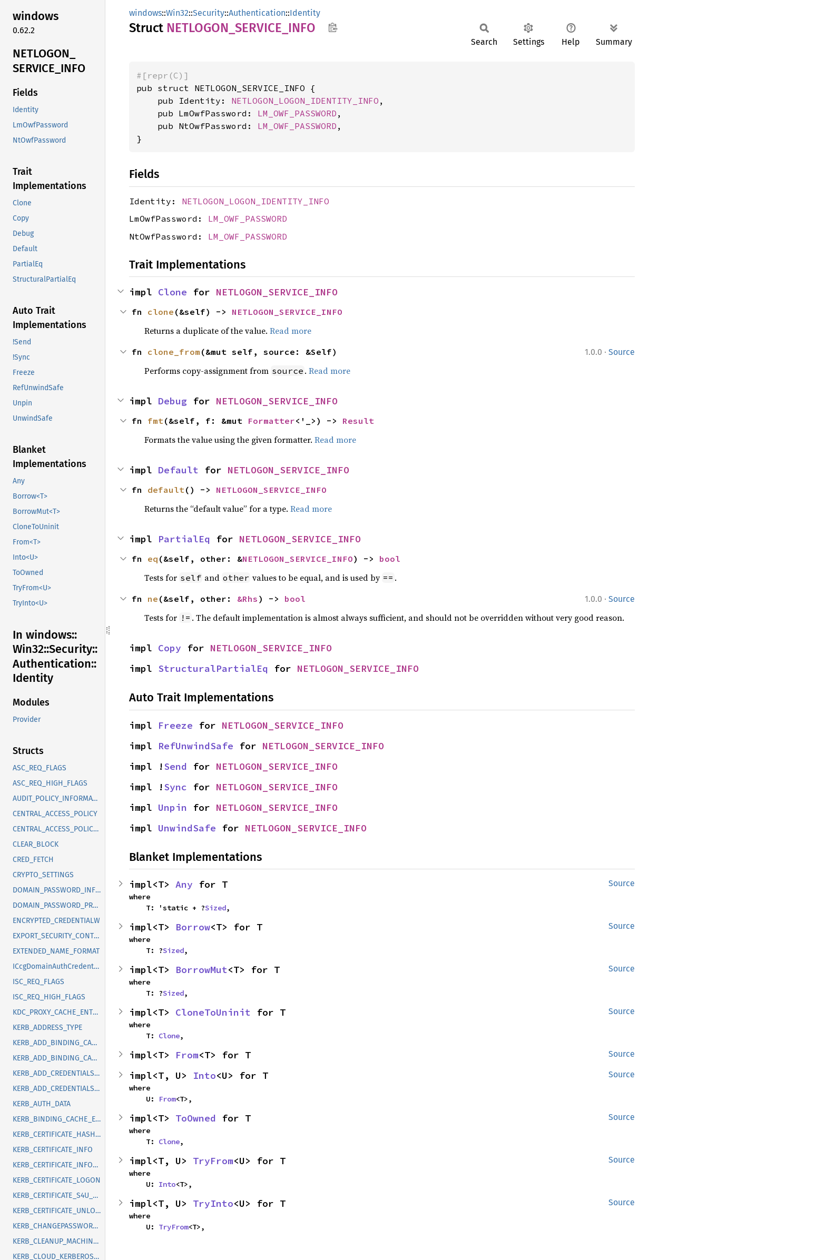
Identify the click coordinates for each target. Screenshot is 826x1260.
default (166, 489)
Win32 (177, 13)
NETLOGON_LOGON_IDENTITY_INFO (305, 100)
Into (204, 1075)
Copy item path (332, 27)
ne (153, 598)
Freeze (175, 725)
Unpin (172, 807)
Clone (172, 292)
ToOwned (195, 1118)
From (187, 1055)
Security (208, 13)
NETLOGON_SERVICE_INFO (277, 292)
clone (161, 311)
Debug (172, 401)
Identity (305, 13)
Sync (175, 787)
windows (145, 13)
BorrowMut (201, 970)
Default (178, 470)
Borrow (192, 927)
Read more (290, 330)
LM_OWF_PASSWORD (297, 113)
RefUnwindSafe (195, 746)
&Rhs (247, 598)
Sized (215, 907)
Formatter (271, 420)
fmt (155, 420)
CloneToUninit (213, 1012)
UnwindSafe (187, 828)
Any (184, 884)
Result (358, 420)
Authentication (257, 13)
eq (153, 558)
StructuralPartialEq (213, 668)
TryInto (213, 1203)
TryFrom (213, 1161)
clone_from (174, 351)
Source (621, 352)
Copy (169, 648)
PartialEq (184, 539)
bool (389, 558)
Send (175, 766)
